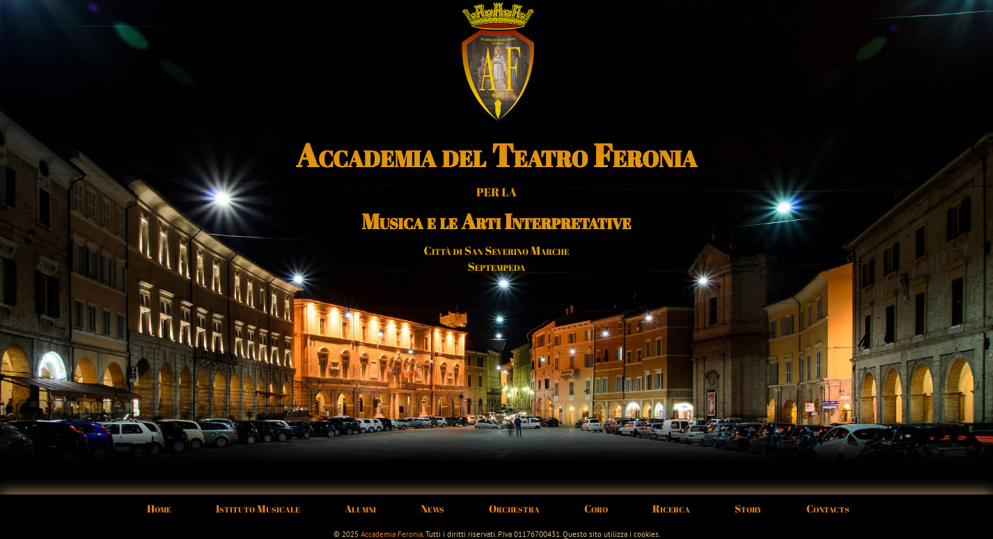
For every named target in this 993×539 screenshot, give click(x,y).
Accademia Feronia (392, 534)
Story (748, 508)
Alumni (360, 508)
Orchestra (514, 508)
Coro (596, 508)
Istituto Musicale (258, 508)
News (432, 508)
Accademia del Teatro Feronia (496, 155)
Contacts (828, 508)
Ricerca (671, 508)
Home (159, 508)
